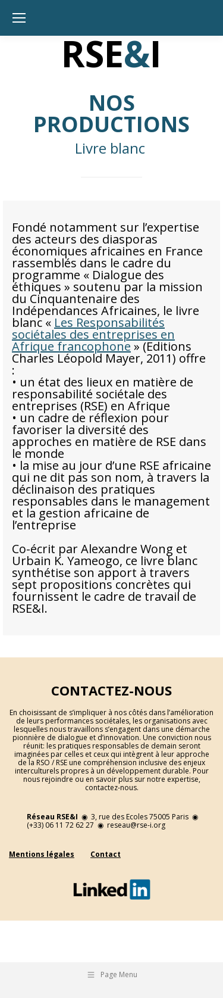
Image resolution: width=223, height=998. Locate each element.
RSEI (111, 53)
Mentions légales (41, 854)
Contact (105, 854)
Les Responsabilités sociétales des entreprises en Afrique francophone (93, 334)
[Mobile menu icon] (19, 18)
